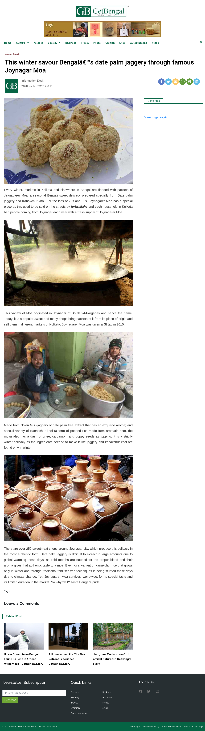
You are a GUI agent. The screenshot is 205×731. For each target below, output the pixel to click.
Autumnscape (138, 42)
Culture (20, 42)
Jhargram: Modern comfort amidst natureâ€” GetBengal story (112, 659)
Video (155, 42)
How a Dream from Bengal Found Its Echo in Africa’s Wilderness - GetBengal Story (23, 659)
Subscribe (10, 700)
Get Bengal (135, 726)
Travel (85, 42)
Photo (97, 42)
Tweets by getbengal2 (155, 117)
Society (52, 42)
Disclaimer (188, 726)
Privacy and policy (150, 726)
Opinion (110, 42)
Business (70, 42)
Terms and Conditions (171, 726)
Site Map (198, 726)
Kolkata (38, 42)
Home (7, 42)
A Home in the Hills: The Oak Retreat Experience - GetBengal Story (67, 659)
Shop (122, 42)
